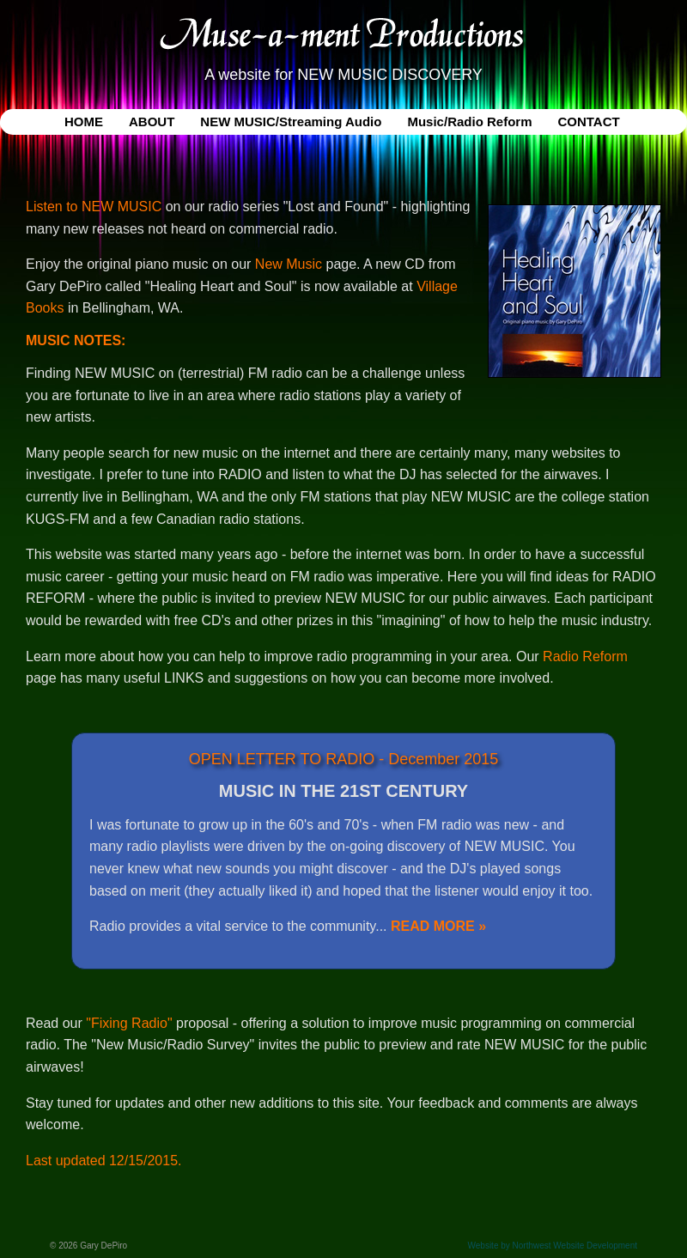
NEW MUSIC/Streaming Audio (290, 121)
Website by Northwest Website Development (553, 1245)
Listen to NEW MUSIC (93, 206)
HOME (83, 121)
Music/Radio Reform (469, 121)
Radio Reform (585, 656)
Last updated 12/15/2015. (104, 1160)
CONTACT (588, 121)
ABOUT (151, 121)
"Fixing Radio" (129, 1023)
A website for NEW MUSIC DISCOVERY (343, 74)
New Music (288, 264)
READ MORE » (438, 926)
